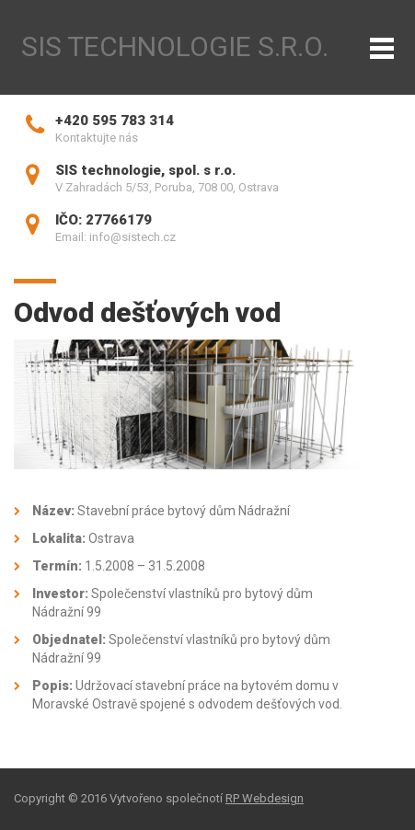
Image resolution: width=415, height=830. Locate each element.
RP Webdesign (264, 798)
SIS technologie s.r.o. (175, 46)
